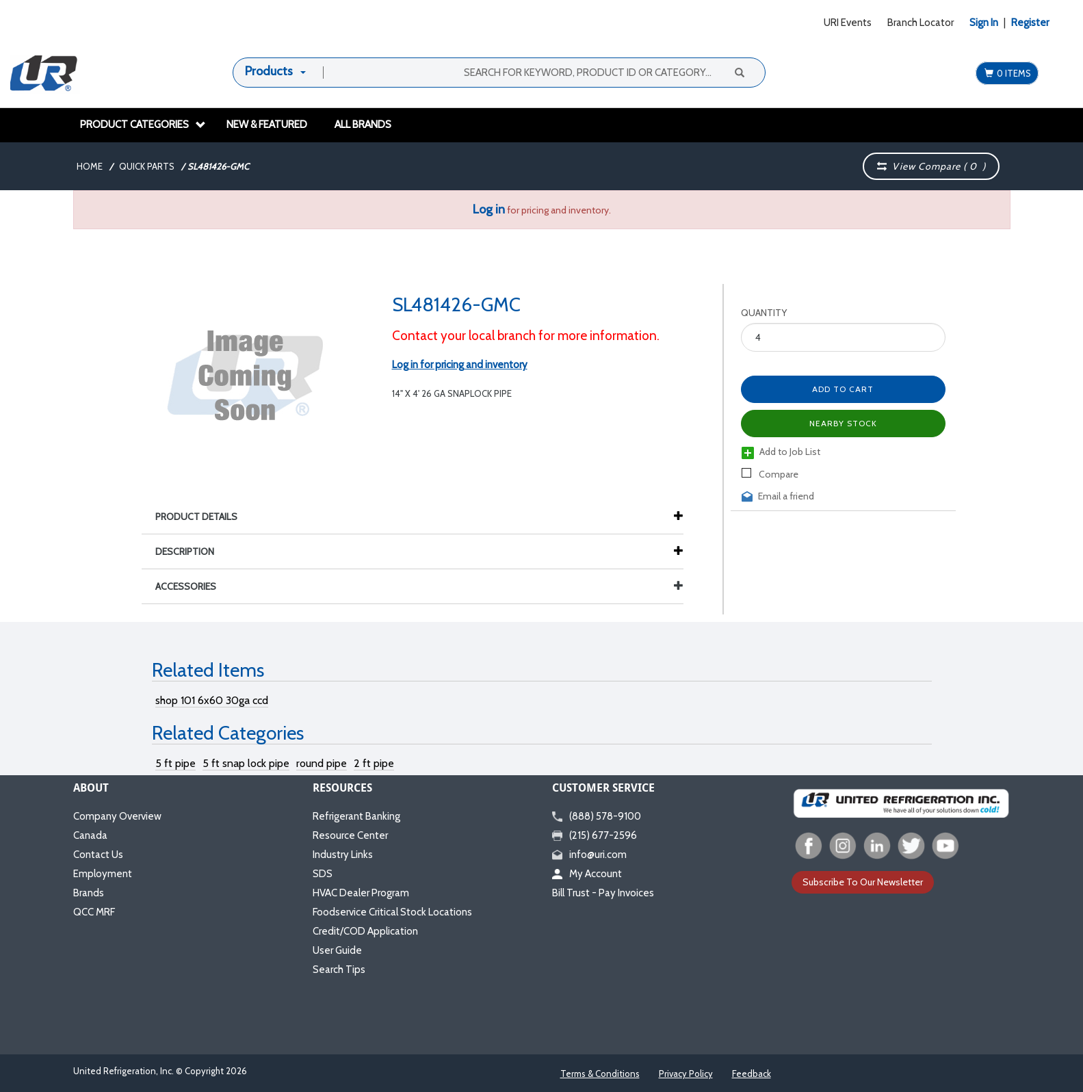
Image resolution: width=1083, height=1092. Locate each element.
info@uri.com (589, 854)
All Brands (363, 124)
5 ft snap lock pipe (246, 763)
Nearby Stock (843, 423)
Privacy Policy (686, 1073)
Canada (90, 835)
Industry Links (343, 854)
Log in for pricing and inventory (459, 365)
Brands (88, 893)
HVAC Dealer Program (361, 893)
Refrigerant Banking (356, 816)
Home (90, 166)
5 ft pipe (175, 763)
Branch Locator (920, 22)
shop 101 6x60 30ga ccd (211, 700)
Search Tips (339, 969)
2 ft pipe (374, 763)
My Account (587, 874)
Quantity (764, 313)
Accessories (419, 586)
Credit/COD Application (365, 931)
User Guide (337, 950)
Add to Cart (843, 389)
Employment (102, 874)
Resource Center (350, 835)
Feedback (751, 1073)
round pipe (321, 763)
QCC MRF (94, 912)
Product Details (203, 516)
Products (269, 71)
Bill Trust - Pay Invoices (603, 893)
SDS (322, 874)
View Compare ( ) (932, 166)
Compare (770, 474)
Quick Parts (146, 166)
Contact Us (98, 854)
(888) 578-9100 (596, 816)
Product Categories (143, 124)
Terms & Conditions (600, 1073)
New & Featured (266, 124)
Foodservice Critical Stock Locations (392, 912)
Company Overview (117, 816)
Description (191, 551)
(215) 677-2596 (594, 835)
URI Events (848, 22)
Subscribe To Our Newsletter (863, 882)
